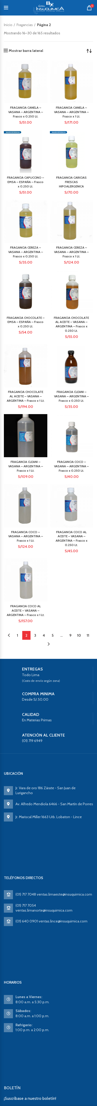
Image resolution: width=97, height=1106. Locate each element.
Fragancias (25, 24)
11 (88, 635)
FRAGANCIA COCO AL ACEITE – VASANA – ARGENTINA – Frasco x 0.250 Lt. (71, 538)
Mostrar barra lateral (26, 50)
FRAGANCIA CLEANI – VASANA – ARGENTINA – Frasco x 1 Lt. (25, 466)
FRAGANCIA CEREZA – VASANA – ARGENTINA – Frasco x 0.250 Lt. (25, 252)
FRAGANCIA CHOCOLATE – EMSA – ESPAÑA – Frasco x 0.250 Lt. (25, 322)
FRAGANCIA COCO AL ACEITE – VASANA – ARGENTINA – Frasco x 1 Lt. (25, 610)
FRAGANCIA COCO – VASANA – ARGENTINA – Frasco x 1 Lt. (25, 536)
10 (79, 635)
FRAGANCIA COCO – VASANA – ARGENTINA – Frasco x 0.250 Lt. (71, 466)
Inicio (8, 24)
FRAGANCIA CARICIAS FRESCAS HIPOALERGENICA (71, 182)
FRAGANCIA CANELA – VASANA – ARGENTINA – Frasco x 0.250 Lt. (25, 112)
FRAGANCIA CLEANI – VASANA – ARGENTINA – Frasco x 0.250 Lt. (71, 396)
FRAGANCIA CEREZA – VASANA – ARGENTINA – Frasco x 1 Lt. (71, 252)
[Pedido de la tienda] (89, 50)
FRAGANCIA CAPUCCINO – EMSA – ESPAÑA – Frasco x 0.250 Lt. (25, 182)
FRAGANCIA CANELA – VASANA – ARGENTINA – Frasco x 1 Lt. (71, 112)
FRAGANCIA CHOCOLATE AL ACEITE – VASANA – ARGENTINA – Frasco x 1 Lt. (25, 396)
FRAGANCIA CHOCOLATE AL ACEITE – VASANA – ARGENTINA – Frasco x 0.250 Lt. (71, 324)
